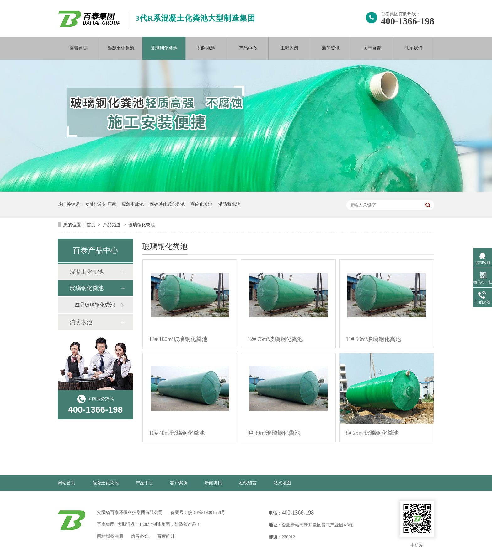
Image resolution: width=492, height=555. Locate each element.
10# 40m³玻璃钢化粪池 (177, 433)
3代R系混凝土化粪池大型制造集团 (195, 18)
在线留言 (248, 483)
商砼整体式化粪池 (167, 204)
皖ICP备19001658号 (207, 512)
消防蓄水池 (229, 204)
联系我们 (413, 48)
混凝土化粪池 (121, 48)
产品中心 (248, 48)
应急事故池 (133, 204)
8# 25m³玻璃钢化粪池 (372, 433)
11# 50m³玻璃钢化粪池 (373, 339)
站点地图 (282, 483)
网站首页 (66, 483)
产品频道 (112, 224)
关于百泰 (372, 48)
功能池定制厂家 (100, 204)
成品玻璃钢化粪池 (95, 304)
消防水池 (206, 48)
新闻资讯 (331, 48)
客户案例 (179, 483)
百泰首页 (78, 48)
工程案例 (289, 48)
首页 (92, 224)
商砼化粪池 (201, 204)
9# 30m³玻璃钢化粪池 (274, 433)
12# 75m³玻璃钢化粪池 (275, 339)
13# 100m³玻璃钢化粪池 (178, 339)
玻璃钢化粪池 (164, 48)
